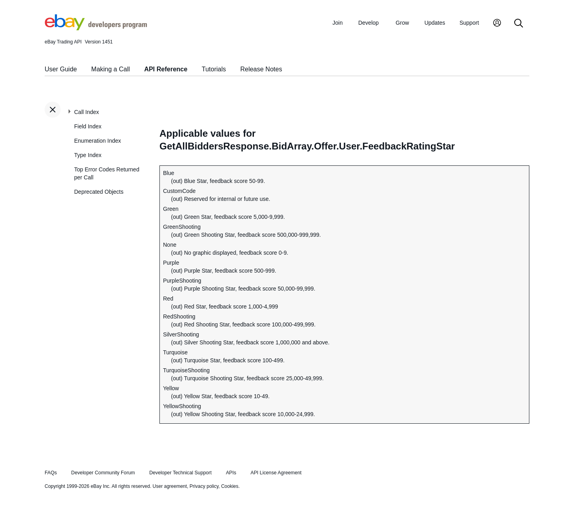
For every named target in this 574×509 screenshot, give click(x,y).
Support (469, 23)
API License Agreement (275, 473)
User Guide (61, 69)
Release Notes (261, 69)
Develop (368, 23)
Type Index (88, 155)
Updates (435, 23)
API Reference (166, 69)
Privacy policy (204, 486)
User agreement (170, 486)
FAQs (51, 473)
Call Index (86, 112)
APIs (231, 473)
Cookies (229, 486)
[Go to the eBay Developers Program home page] (96, 28)
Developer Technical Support (180, 473)
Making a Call (110, 69)
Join (337, 23)
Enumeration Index (97, 141)
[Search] (518, 24)
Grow (402, 23)
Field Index (87, 126)
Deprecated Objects (99, 192)
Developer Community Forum (103, 473)
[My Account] (497, 24)
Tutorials (214, 69)
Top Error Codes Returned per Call (106, 173)
